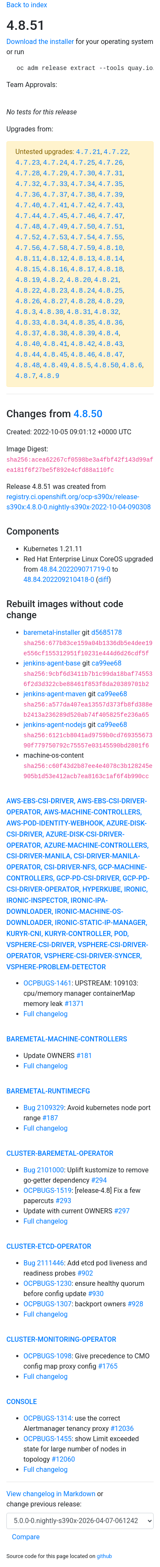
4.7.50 (82, 227)
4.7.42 (82, 205)
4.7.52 (27, 237)
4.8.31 (79, 312)
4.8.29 (110, 301)
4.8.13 (82, 259)
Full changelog (45, 1014)
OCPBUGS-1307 (47, 1304)
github (104, 1556)
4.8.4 (108, 333)
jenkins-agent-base (52, 663)
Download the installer (40, 42)
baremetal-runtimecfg (48, 1091)
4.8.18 (110, 269)
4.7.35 (110, 184)
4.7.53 (55, 237)
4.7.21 (88, 152)
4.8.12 (55, 259)
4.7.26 (110, 163)
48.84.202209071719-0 (75, 569)
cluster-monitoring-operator (61, 1339)
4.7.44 (27, 216)
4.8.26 (27, 301)
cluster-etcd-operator (48, 1246)
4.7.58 (55, 248)
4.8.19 (27, 280)
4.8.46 (82, 355)
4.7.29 (55, 173)
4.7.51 (110, 227)
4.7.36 (27, 195)
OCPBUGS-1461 (47, 983)
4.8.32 (106, 312)
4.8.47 (110, 355)
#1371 (74, 1004)
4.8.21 (106, 280)
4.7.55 (110, 237)
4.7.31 (110, 173)
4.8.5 (80, 365)
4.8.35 (82, 323)
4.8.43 (110, 344)
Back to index (26, 5)
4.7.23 (27, 163)
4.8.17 (82, 269)
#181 (84, 1056)
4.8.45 (55, 355)
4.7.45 (55, 216)
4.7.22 (116, 152)
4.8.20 (79, 280)
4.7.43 (110, 205)
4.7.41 (55, 205)
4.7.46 (82, 216)
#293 (63, 1201)
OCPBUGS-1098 (47, 1356)
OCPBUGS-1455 (47, 1439)
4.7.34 (82, 184)
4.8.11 (27, 259)
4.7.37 (55, 195)
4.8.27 (55, 301)
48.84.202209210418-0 (58, 580)
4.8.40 (27, 344)
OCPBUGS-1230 (47, 1283)
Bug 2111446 (43, 1263)
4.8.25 (110, 291)
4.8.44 (27, 355)
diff (103, 580)
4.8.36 (110, 323)
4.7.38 (82, 195)
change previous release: (44, 1504)
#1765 (108, 1366)
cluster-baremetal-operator (59, 1153)
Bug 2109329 (43, 1108)
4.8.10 (110, 248)
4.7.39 (110, 195)
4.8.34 (55, 323)
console (21, 1402)
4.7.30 (82, 173)
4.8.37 (27, 333)
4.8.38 (55, 333)
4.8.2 (53, 280)
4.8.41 (55, 344)
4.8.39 (82, 333)
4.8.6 (132, 365)
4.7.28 (27, 173)
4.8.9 (49, 376)
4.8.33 (27, 323)
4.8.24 (82, 291)
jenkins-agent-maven (54, 694)
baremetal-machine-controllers (66, 1039)
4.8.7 (25, 376)
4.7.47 (110, 216)
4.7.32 (27, 184)
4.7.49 (55, 227)
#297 (122, 1211)
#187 (50, 1118)
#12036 (122, 1429)
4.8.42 (82, 344)
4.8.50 (106, 365)
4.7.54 (82, 237)
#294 (99, 1180)
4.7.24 (55, 163)
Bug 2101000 (43, 1170)
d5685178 (106, 632)
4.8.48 (27, 365)
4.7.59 (82, 248)
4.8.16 (55, 269)
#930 (96, 1294)
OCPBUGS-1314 (47, 1418)
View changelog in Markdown (50, 1494)
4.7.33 (55, 184)
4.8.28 (82, 301)
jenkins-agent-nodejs (54, 725)
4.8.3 (25, 312)
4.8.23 (55, 291)
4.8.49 (55, 365)
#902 (85, 1273)
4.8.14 (110, 259)
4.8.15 (27, 269)
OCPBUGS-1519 (47, 1190)
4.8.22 (27, 291)
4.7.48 (27, 227)
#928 (135, 1304)
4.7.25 (82, 163)
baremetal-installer (51, 632)
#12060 (63, 1459)
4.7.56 (27, 248)
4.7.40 (27, 205)
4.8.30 (51, 312)
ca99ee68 (107, 663)
